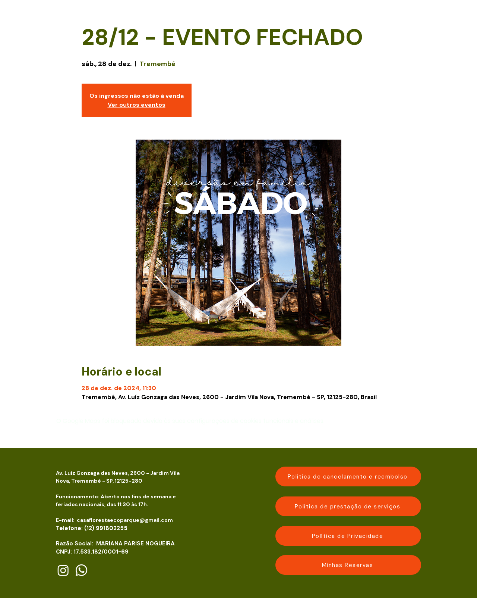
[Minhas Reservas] (348, 565)
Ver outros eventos (136, 105)
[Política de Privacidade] (348, 536)
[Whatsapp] (81, 570)
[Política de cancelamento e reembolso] (348, 476)
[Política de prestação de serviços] (348, 506)
